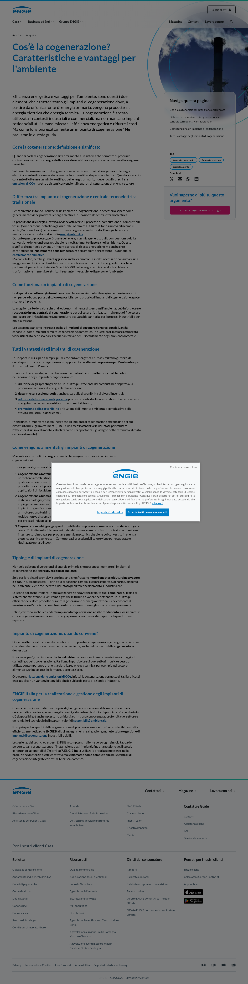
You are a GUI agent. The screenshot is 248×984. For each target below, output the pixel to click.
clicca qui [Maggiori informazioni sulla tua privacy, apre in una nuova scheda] (157, 503)
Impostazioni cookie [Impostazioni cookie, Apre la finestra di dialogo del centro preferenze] (110, 512)
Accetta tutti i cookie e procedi (147, 512)
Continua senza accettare (183, 467)
